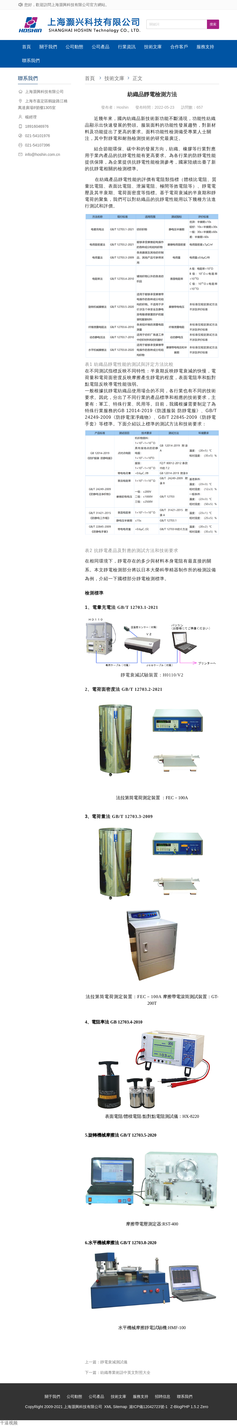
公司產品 (100, 46)
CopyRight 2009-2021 (44, 1406)
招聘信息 (162, 1396)
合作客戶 (179, 46)
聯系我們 (31, 60)
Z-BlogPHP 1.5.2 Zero (189, 1406)
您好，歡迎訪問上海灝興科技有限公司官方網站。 (66, 4)
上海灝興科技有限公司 (83, 1406)
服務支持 (205, 46)
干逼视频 (9, 1422)
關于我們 (48, 46)
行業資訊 (127, 46)
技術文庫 (153, 46)
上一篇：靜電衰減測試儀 (106, 1362)
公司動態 (74, 46)
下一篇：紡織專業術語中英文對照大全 (117, 1372)
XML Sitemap (115, 1406)
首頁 (26, 46)
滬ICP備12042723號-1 (148, 1406)
